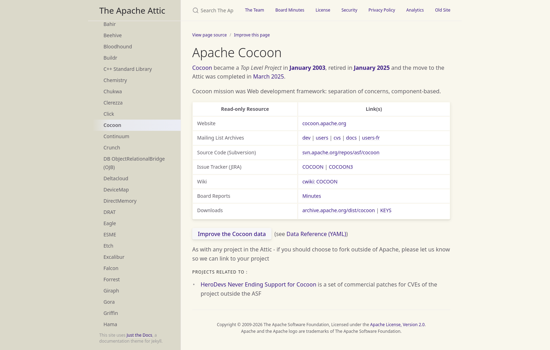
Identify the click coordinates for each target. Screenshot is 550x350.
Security (349, 10)
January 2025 (372, 68)
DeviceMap (116, 189)
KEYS (385, 210)
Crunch (111, 147)
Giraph (111, 290)
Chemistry (115, 80)
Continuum (116, 136)
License (323, 10)
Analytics (415, 10)
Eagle (109, 223)
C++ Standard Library (127, 69)
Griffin (110, 313)
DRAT (109, 212)
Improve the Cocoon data (232, 234)
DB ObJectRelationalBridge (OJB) (134, 162)
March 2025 (268, 76)
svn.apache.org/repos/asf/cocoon (341, 152)
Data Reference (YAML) (316, 234)
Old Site (442, 10)
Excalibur (114, 257)
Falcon (111, 268)
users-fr (371, 137)
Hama (110, 324)
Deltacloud (115, 178)
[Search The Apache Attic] (210, 10)
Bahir (109, 24)
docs (351, 137)
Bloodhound (117, 46)
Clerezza (113, 102)
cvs (337, 137)
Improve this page (252, 35)
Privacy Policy (382, 10)
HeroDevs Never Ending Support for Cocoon (258, 284)
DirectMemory (119, 200)
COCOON (313, 166)
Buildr (110, 57)
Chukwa (112, 91)
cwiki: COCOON (319, 181)
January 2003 (307, 68)
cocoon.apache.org (324, 123)
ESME (109, 234)
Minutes (311, 196)
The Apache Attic (132, 10)
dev (306, 137)
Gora (109, 301)
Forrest (111, 279)
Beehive (112, 35)
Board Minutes (289, 10)
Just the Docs (139, 335)
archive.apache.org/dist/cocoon (338, 210)
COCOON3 (341, 166)
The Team (254, 10)
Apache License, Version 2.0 (397, 325)
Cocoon (112, 125)
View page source (209, 35)
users (322, 137)
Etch (108, 245)
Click (108, 113)
